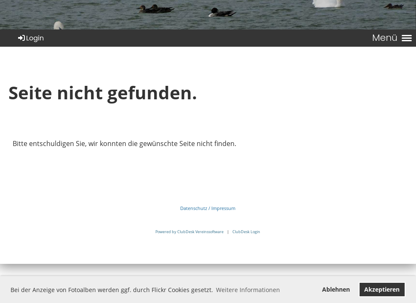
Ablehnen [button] (336, 289)
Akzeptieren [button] (382, 289)
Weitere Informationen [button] (248, 290)
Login (30, 38)
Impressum (223, 208)
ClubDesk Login (246, 231)
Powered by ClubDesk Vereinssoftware (189, 231)
